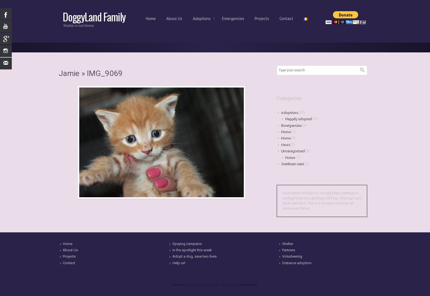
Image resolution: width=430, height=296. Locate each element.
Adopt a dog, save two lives (194, 256)
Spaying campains (187, 244)
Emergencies (233, 18)
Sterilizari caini (292, 164)
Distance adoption (297, 263)
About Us (174, 18)
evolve (177, 285)
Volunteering (292, 256)
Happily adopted (298, 119)
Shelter (287, 244)
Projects (262, 18)
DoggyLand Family (94, 16)
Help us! (178, 263)
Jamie (69, 73)
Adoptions (202, 18)
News (285, 144)
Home (151, 18)
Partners (288, 250)
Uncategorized (292, 151)
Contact (286, 18)
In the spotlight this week (192, 250)
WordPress (249, 285)
